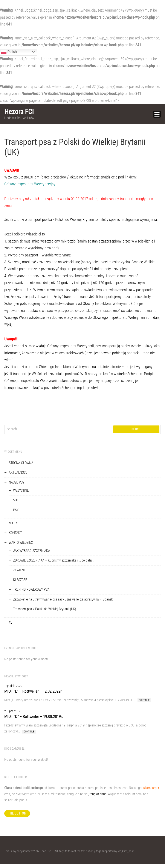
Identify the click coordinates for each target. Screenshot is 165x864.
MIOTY (13, 523)
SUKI (16, 500)
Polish (9, 52)
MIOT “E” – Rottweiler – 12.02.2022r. (33, 691)
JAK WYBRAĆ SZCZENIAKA (31, 551)
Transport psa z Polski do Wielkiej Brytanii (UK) (44, 609)
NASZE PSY (16, 482)
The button (17, 813)
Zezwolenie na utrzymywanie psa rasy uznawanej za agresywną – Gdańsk (63, 599)
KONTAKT (15, 533)
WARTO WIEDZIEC (21, 543)
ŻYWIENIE (19, 570)
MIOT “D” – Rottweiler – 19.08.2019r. (33, 716)
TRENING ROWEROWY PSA (31, 589)
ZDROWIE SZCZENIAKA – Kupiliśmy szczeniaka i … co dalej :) (54, 560)
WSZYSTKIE (21, 490)
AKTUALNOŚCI (18, 472)
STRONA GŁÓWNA (21, 463)
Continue (144, 700)
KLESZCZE (20, 580)
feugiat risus (98, 794)
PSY (15, 510)
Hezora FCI (19, 112)
